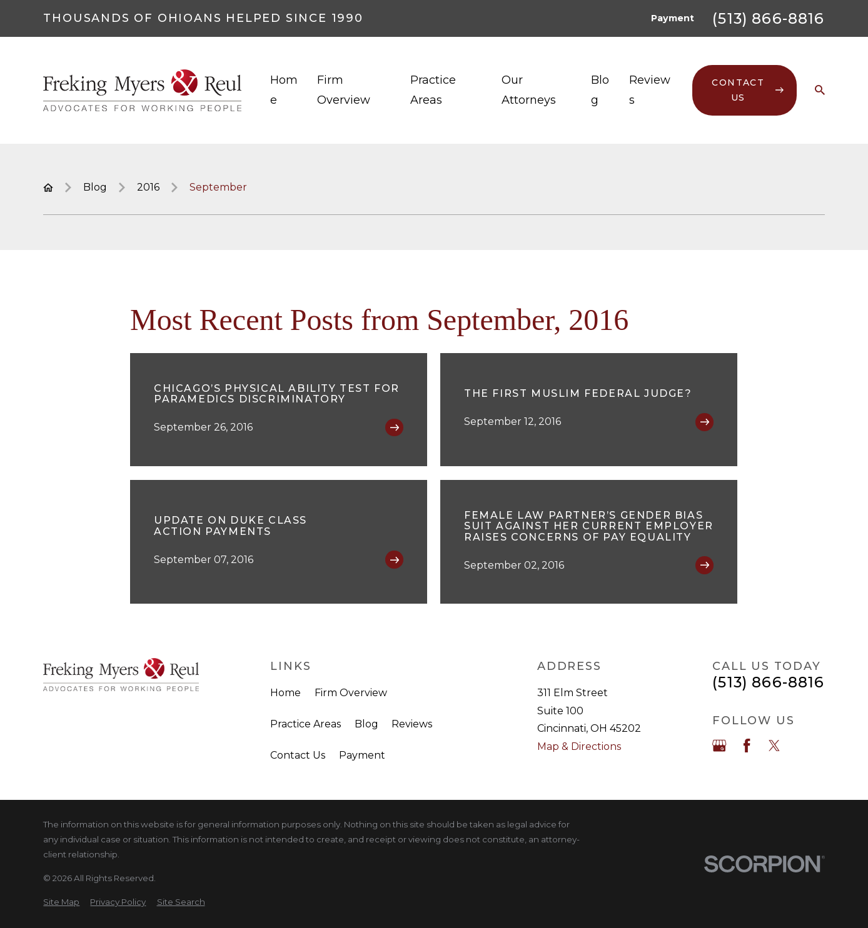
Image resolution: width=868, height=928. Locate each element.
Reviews (411, 724)
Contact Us (297, 755)
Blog (366, 724)
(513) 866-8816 (768, 18)
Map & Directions (579, 746)
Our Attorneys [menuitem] (529, 90)
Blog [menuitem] (600, 90)
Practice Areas (305, 724)
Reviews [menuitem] (649, 90)
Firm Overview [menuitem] (343, 90)
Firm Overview (351, 693)
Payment (672, 18)
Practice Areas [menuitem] (433, 90)
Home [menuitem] (284, 90)
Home (285, 693)
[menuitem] (61, 902)
